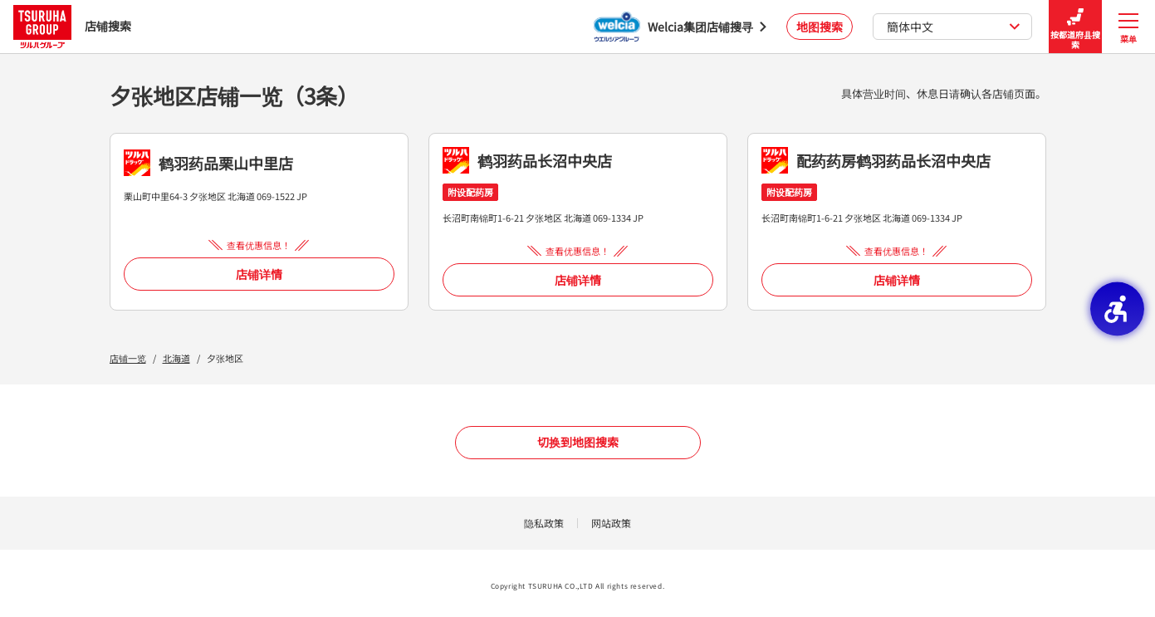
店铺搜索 (72, 26)
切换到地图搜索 (578, 441)
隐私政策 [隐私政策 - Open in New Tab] (544, 523)
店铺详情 (259, 274)
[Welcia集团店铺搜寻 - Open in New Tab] (680, 27)
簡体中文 (953, 26)
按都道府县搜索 (1075, 27)
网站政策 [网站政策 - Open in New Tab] (611, 523)
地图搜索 (819, 26)
